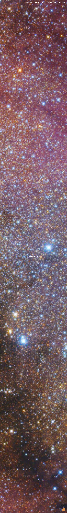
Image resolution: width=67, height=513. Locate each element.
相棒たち (55, 2)
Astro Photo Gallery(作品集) (40, 2)
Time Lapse (50, 2)
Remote (59, 2)
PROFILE (31, 2)
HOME (27, 2)
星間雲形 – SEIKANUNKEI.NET (10, 2)
